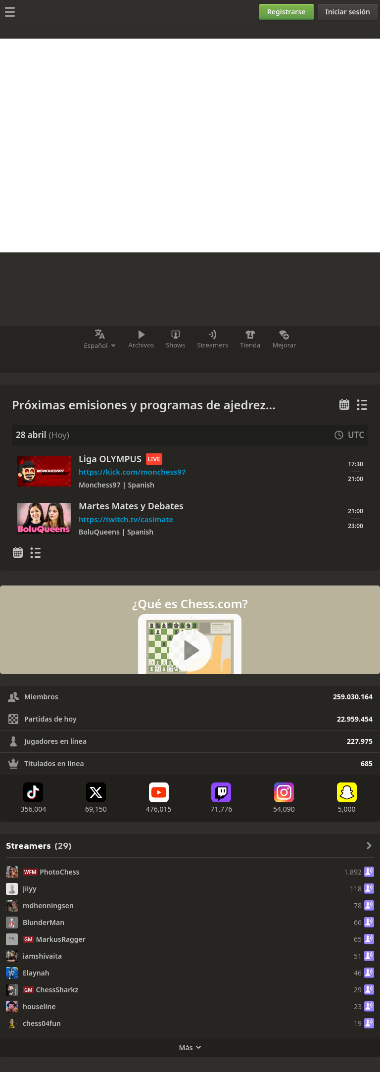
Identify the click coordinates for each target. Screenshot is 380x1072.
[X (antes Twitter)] (233, 361)
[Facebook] (212, 361)
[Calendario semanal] (344, 405)
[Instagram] (172, 361)
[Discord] (192, 361)
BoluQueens (100, 531)
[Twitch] (127, 361)
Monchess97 (100, 484)
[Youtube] (159, 798)
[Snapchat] (347, 798)
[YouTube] (149, 361)
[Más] (253, 361)
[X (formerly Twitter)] (96, 798)
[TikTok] (33, 798)
